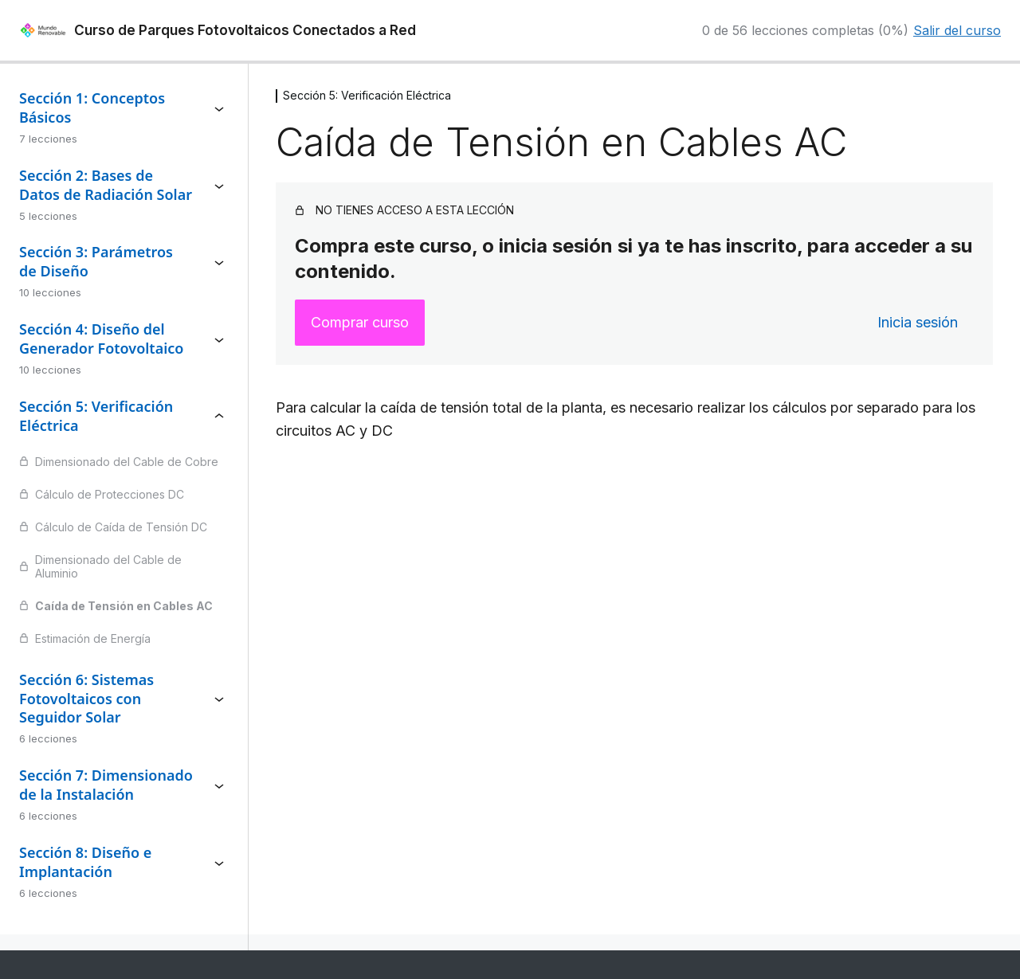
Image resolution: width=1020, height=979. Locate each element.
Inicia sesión (917, 322)
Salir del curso (957, 30)
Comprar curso (360, 322)
